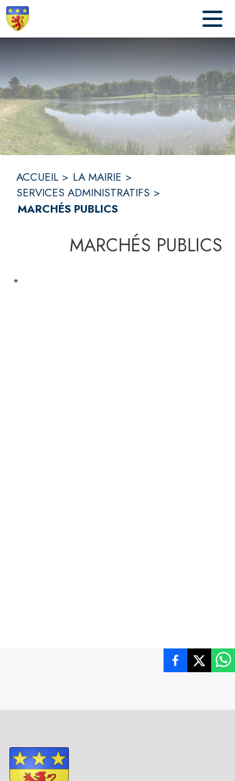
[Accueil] (17, 18)
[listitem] (175, 662)
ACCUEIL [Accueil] (37, 176)
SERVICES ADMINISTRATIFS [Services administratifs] (83, 192)
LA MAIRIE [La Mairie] (97, 176)
